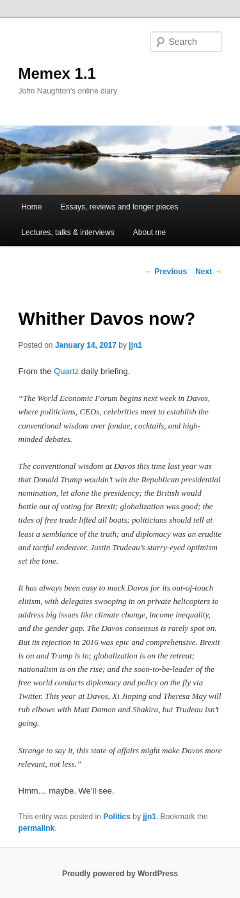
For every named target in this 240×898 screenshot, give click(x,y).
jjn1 (135, 345)
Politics (117, 816)
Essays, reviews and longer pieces (119, 206)
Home (31, 206)
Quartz (66, 371)
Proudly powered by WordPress (120, 873)
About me (149, 232)
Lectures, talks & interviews (67, 232)
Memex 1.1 (57, 73)
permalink (37, 828)
